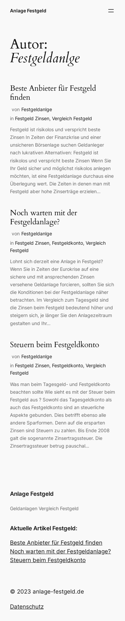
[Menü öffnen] (111, 11)
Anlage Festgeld (28, 10)
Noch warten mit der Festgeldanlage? (43, 218)
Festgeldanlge (36, 109)
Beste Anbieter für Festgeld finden (53, 93)
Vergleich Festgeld (72, 118)
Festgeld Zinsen (32, 118)
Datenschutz (27, 606)
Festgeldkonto (67, 243)
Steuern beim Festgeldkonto (54, 345)
